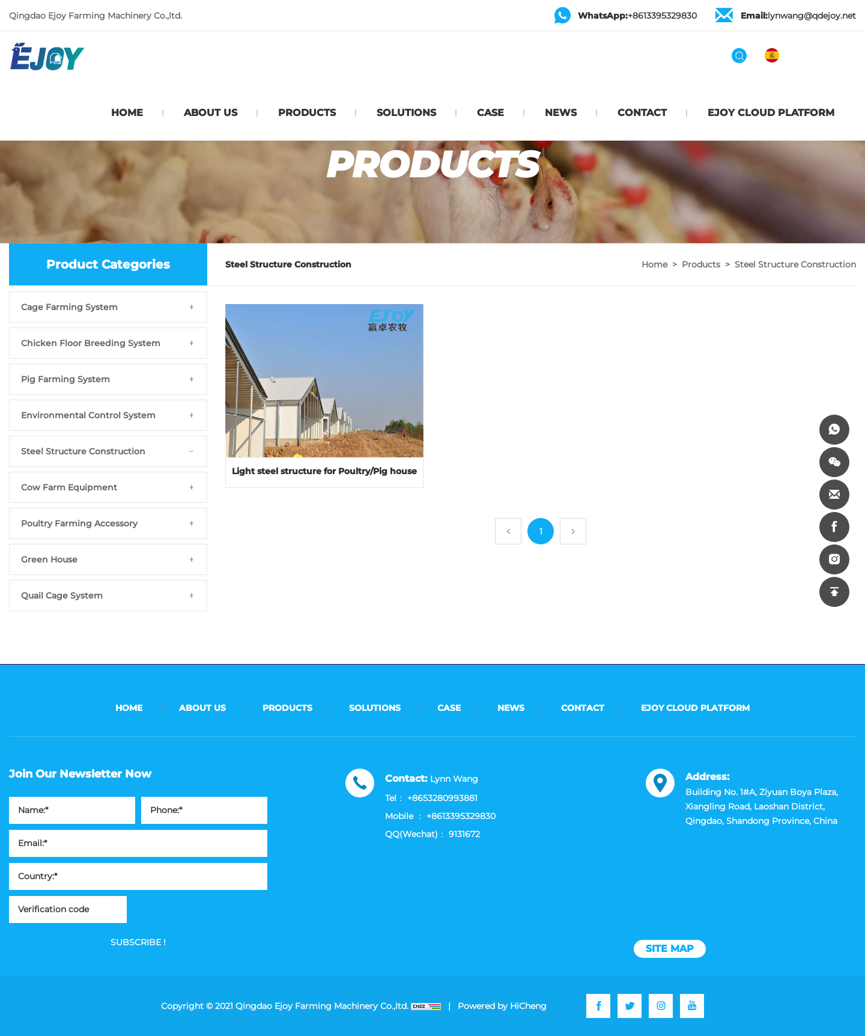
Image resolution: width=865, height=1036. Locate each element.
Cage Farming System (69, 307)
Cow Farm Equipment (69, 487)
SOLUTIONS (406, 112)
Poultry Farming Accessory (79, 523)
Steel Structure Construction (83, 451)
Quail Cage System (62, 595)
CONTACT (642, 112)
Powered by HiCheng (502, 1006)
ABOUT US (210, 112)
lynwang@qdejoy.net (798, 15)
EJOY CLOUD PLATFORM (771, 112)
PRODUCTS (307, 112)
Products (701, 264)
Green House (49, 559)
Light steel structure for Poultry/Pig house (324, 471)
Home (654, 264)
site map (670, 948)
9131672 (464, 834)
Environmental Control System (88, 415)
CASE (490, 112)
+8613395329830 (637, 15)
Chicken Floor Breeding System (90, 343)
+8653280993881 (442, 798)
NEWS (561, 112)
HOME (127, 112)
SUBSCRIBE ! (138, 942)
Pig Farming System (65, 379)
